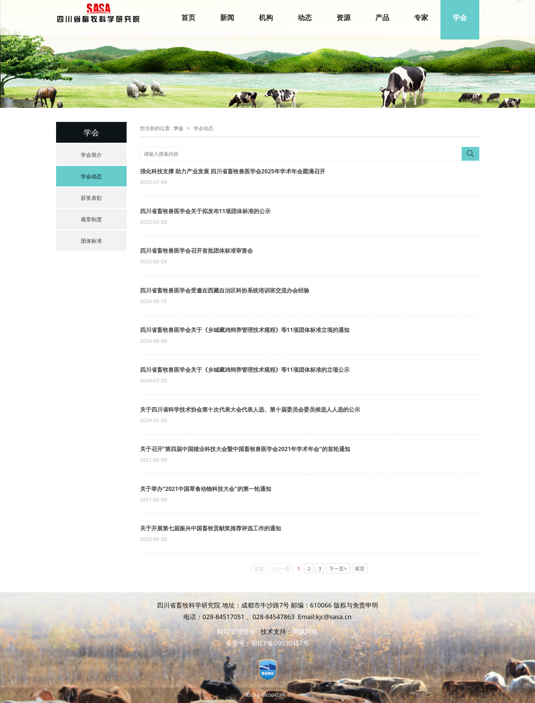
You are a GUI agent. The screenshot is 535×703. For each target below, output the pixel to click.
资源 (343, 17)
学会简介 (91, 154)
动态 (305, 17)
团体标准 (91, 240)
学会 (460, 17)
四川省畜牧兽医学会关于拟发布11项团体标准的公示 (205, 211)
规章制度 (91, 219)
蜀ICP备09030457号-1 (267, 695)
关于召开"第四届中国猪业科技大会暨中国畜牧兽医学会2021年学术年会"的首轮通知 (245, 449)
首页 (188, 17)
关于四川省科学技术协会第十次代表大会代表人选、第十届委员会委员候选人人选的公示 (250, 409)
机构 (266, 17)
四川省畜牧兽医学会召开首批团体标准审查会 (196, 250)
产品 (382, 17)
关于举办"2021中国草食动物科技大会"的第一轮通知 (205, 489)
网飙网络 (305, 631)
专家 (421, 17)
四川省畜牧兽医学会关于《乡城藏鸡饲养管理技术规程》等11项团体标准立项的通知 (244, 330)
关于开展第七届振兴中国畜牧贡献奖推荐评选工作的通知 (210, 528)
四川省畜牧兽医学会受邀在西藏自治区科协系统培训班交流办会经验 (224, 290)
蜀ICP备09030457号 (280, 643)
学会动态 (91, 176)
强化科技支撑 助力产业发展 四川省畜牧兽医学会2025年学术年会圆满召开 (232, 171)
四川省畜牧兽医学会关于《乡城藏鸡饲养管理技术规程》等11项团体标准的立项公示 (244, 370)
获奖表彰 (91, 197)
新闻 (227, 17)
